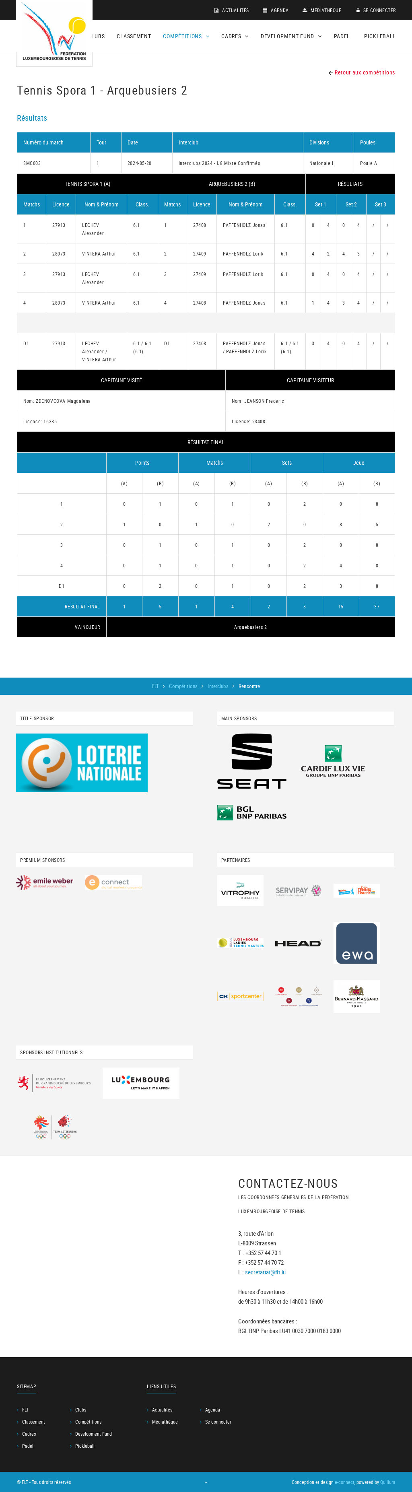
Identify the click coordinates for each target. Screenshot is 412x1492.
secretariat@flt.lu (265, 1271)
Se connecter (376, 10)
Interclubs (218, 686)
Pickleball (380, 36)
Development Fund (93, 1433)
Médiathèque (322, 10)
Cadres (29, 1433)
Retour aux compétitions (362, 72)
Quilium (387, 1482)
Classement (134, 36)
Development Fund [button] (291, 36)
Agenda (276, 10)
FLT (156, 686)
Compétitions (184, 686)
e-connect (344, 1482)
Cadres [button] (235, 36)
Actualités (231, 10)
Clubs (96, 36)
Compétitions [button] (186, 36)
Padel (342, 36)
